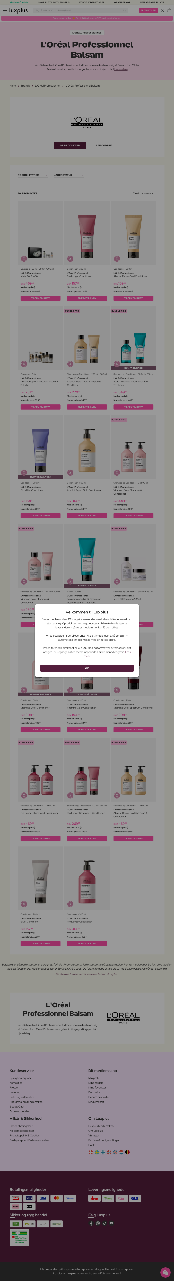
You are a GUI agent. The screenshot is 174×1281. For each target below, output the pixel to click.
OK (87, 668)
